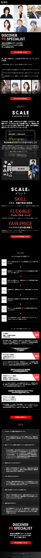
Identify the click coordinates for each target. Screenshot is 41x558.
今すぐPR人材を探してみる (20, 237)
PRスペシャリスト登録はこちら (20, 553)
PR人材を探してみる (20, 52)
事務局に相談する (20, 417)
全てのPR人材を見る (20, 99)
